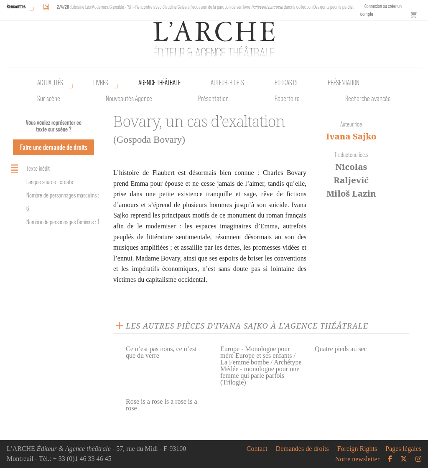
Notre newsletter (357, 459)
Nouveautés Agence (129, 98)
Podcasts (286, 82)
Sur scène (48, 98)
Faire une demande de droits (53, 147)
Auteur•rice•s (227, 82)
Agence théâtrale (159, 82)
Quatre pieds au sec (341, 348)
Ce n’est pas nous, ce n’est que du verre (161, 352)
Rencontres (16, 6)
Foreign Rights (357, 448)
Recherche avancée (368, 98)
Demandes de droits (302, 448)
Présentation (213, 98)
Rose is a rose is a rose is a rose (161, 405)
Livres (100, 82)
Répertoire (287, 98)
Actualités (50, 82)
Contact (257, 448)
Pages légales (403, 448)
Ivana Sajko (351, 136)
